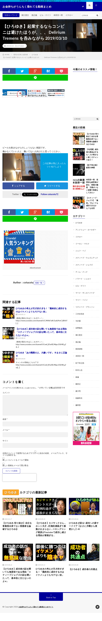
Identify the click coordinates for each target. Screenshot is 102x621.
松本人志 (79, 370)
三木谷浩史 (80, 315)
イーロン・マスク (83, 243)
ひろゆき (20, 46)
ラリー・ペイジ (82, 301)
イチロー (69, 15)
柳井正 (78, 384)
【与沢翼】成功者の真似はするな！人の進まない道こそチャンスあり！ (92, 154)
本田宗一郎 (58, 15)
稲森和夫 (79, 398)
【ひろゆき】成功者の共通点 (83, 576)
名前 (5, 419)
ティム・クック (82, 274)
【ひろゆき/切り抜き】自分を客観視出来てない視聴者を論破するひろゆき (92, 139)
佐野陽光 (79, 329)
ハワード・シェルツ (84, 281)
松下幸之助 (80, 363)
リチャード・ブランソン (86, 308)
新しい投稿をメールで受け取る (15, 465)
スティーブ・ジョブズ (85, 267)
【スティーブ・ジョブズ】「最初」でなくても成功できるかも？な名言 (92, 203)
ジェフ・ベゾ (81, 250)
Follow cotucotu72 (49, 194)
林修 (77, 377)
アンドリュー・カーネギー (87, 229)
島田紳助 (79, 350)
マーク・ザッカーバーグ (86, 294)
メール (6, 430)
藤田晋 (78, 405)
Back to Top (51, 606)
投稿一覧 (38, 283)
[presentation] (19, 477)
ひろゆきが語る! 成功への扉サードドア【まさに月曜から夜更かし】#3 (83, 527)
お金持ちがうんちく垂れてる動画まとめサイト (37, 615)
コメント (6, 393)
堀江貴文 (25, 15)
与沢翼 (78, 322)
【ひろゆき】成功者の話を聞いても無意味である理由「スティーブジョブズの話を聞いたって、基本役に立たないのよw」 (41, 332)
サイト (5, 441)
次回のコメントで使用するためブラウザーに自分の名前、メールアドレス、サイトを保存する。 (35, 454)
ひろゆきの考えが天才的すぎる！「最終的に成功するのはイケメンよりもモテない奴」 (50, 580)
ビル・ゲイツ (45, 15)
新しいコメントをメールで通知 (15, 460)
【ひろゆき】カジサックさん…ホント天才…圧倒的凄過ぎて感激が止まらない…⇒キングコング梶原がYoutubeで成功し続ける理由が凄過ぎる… (50, 532)
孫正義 (34, 15)
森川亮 (78, 391)
